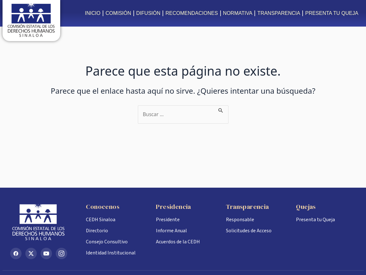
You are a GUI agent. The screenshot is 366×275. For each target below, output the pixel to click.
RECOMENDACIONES (191, 13)
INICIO (92, 13)
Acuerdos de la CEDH (178, 241)
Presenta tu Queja (315, 219)
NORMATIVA (238, 13)
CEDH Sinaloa (100, 219)
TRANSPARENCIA (278, 13)
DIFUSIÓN (148, 13)
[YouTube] (46, 253)
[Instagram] (61, 253)
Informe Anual (171, 230)
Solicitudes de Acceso (249, 230)
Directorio (97, 230)
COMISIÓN (118, 13)
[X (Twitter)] (31, 253)
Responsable (240, 219)
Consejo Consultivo (107, 241)
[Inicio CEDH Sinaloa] (43, 222)
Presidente (168, 219)
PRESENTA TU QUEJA (331, 13)
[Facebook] (16, 253)
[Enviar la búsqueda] (221, 109)
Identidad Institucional (111, 252)
